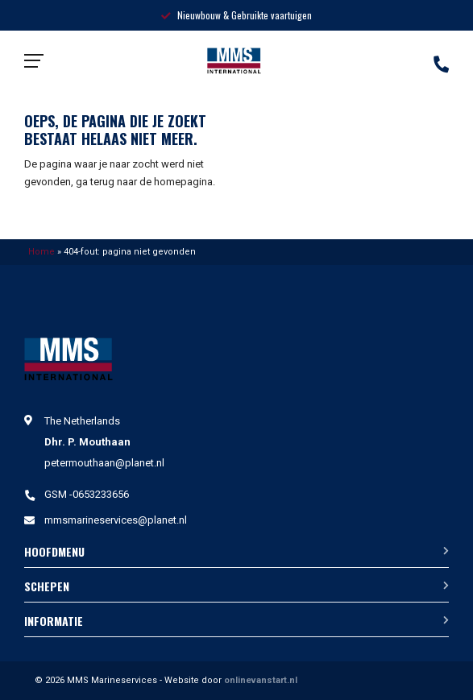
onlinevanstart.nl (260, 680)
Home (41, 251)
